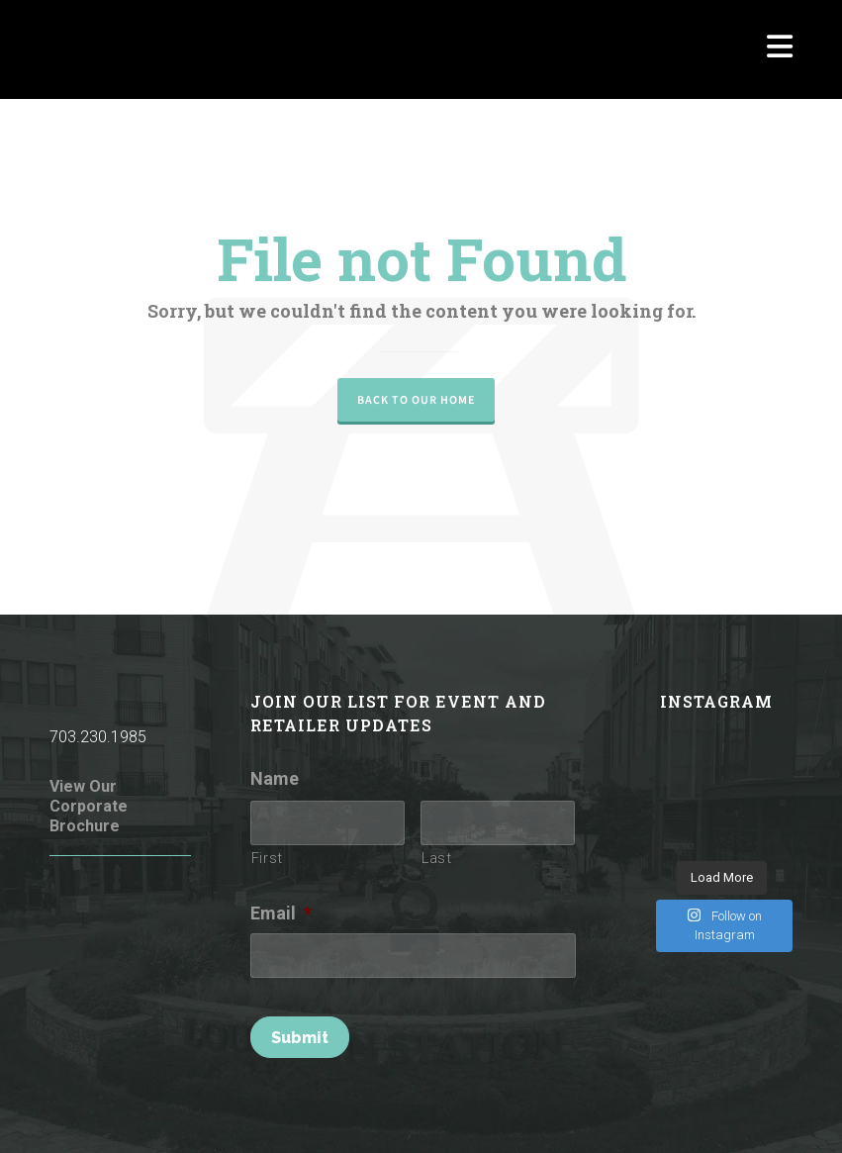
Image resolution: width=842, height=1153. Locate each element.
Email (281, 913)
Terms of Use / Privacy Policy (567, 1111)
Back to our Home (416, 400)
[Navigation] (780, 49)
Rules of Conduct (407, 1111)
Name (274, 778)
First (267, 858)
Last (436, 858)
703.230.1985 (97, 736)
